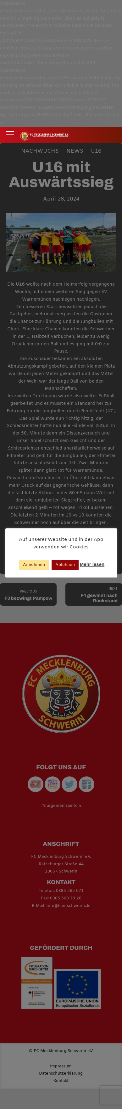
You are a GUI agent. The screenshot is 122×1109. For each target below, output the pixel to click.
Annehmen (34, 564)
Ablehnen (65, 564)
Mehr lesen (92, 564)
